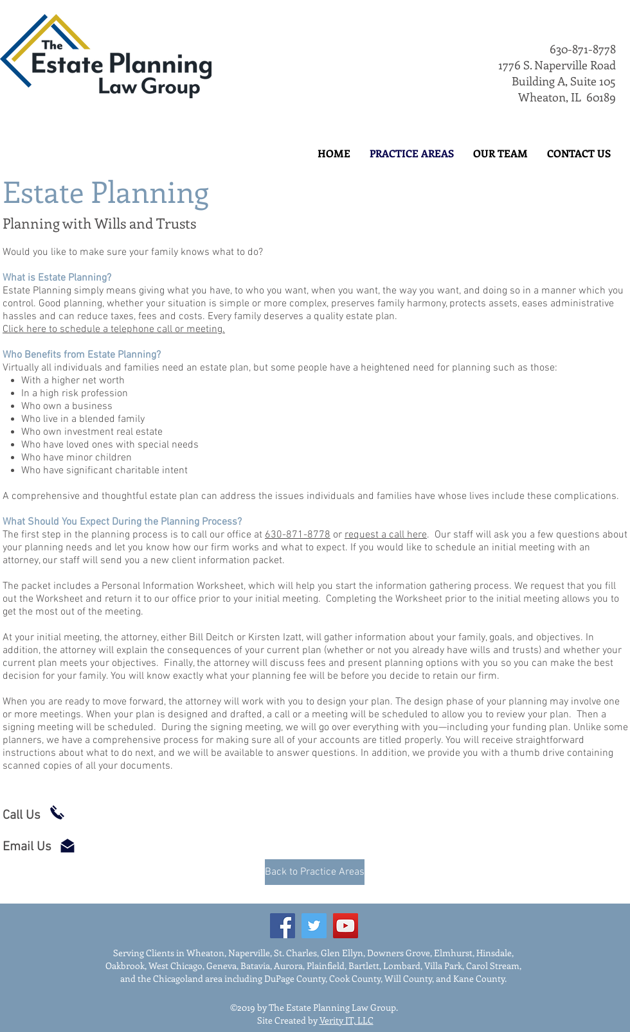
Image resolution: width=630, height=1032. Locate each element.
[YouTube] (345, 925)
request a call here (386, 535)
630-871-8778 (583, 49)
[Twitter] (314, 925)
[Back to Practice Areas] (314, 872)
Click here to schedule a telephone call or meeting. (114, 329)
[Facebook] (282, 925)
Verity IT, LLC (347, 1020)
